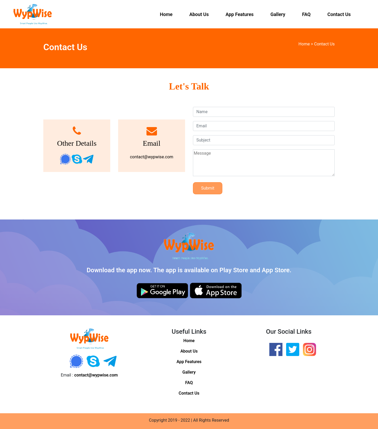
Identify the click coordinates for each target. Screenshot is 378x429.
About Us (199, 14)
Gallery (277, 14)
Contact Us (339, 14)
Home (166, 14)
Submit (207, 188)
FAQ (306, 14)
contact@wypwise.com (151, 156)
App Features (239, 14)
